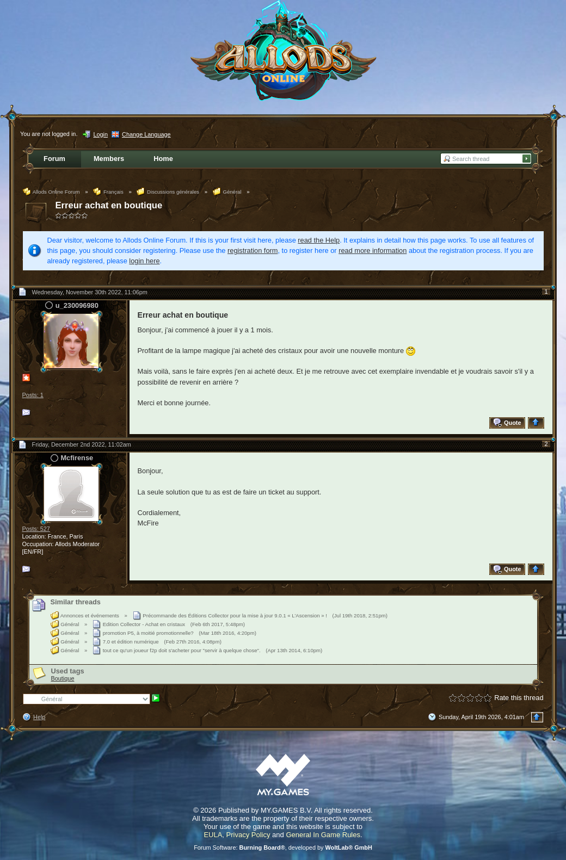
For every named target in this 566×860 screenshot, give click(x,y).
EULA (213, 835)
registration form (252, 250)
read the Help (319, 240)
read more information (373, 250)
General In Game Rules (323, 835)
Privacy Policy (248, 835)
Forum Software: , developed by (283, 847)
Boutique (63, 678)
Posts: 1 (33, 395)
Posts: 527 (36, 528)
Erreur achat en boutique (109, 205)
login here (144, 261)
